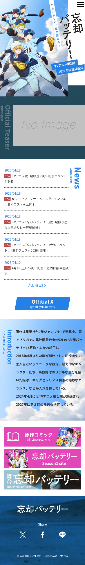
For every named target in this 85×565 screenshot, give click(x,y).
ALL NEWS (35, 285)
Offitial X (42, 303)
